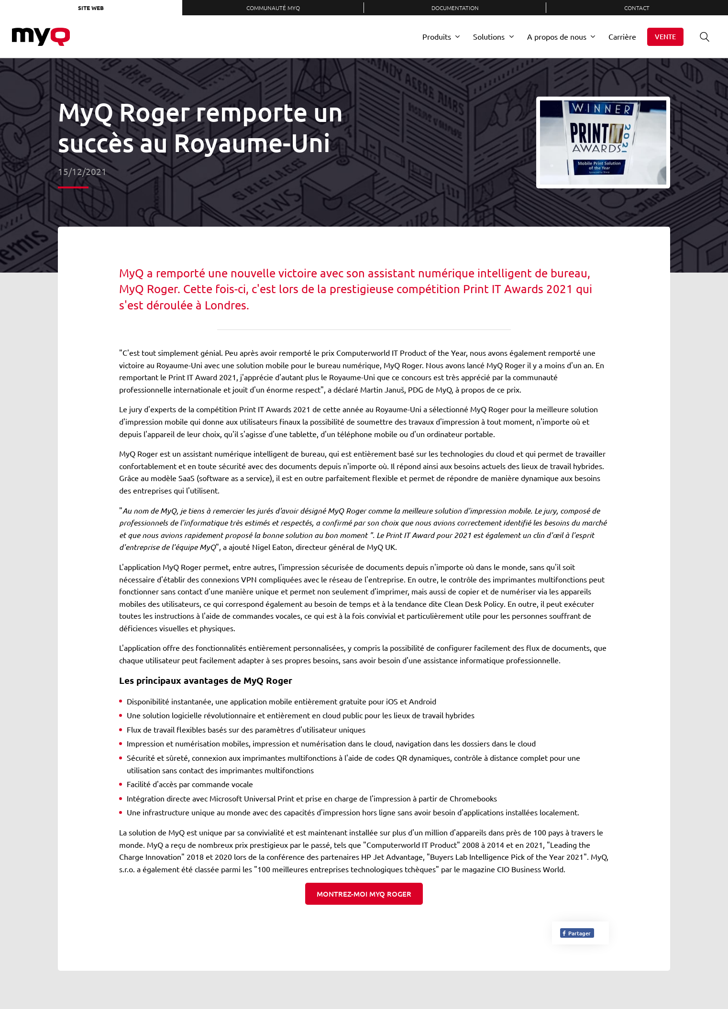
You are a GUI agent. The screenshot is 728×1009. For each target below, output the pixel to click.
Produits (436, 36)
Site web (91, 7)
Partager (576, 933)
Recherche (701, 37)
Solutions (489, 36)
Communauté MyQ (273, 7)
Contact (637, 7)
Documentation (455, 7)
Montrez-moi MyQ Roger (364, 894)
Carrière (622, 36)
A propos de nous (556, 36)
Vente (665, 36)
